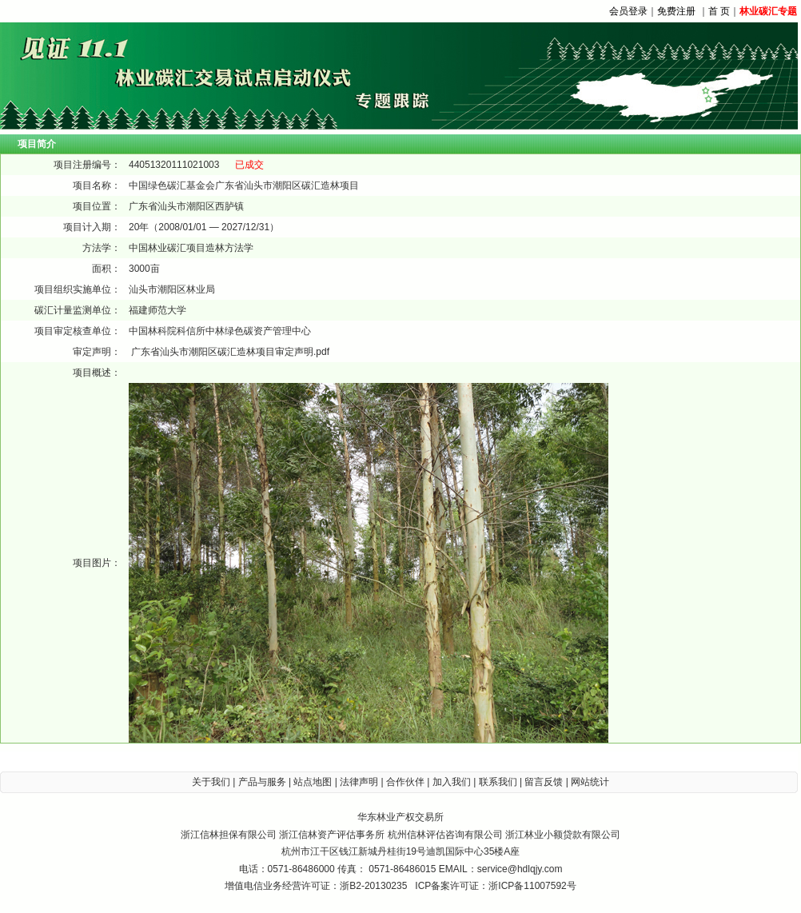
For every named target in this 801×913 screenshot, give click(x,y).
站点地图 (312, 781)
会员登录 (628, 11)
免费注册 (676, 11)
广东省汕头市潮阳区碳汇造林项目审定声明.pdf (230, 351)
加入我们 (451, 781)
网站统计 (590, 781)
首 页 (719, 11)
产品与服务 (262, 781)
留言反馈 (543, 781)
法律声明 (359, 781)
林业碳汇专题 (768, 11)
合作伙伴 (405, 781)
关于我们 (211, 781)
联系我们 (498, 781)
